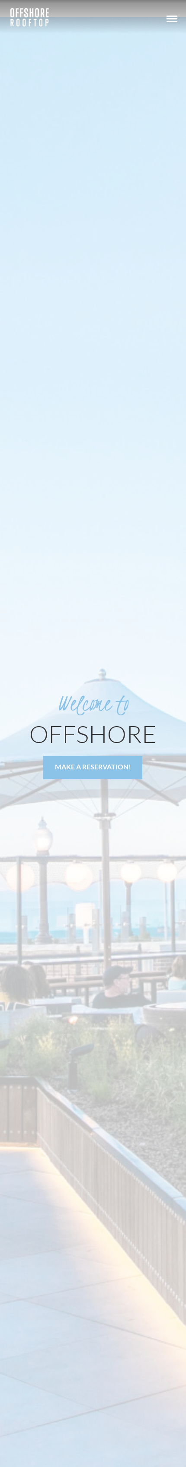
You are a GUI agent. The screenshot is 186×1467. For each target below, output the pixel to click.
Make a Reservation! (93, 766)
